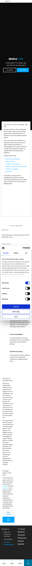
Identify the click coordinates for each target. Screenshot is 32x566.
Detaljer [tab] (16, 253)
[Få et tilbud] (9, 70)
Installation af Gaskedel (12, 169)
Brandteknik (9, 171)
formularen (5, 488)
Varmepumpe (21, 535)
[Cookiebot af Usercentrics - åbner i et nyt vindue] (23, 248)
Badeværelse (21, 532)
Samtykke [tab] (6, 253)
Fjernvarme (21, 541)
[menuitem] (7, 1)
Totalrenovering (22, 538)
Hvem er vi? (7, 1)
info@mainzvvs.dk (9, 544)
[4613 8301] (23, 70)
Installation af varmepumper (13, 164)
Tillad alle (16, 306)
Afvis (16, 316)
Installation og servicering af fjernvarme (16, 166)
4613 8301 (7, 542)
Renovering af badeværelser (13, 159)
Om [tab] (26, 253)
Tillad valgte (16, 311)
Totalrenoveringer (10, 161)
